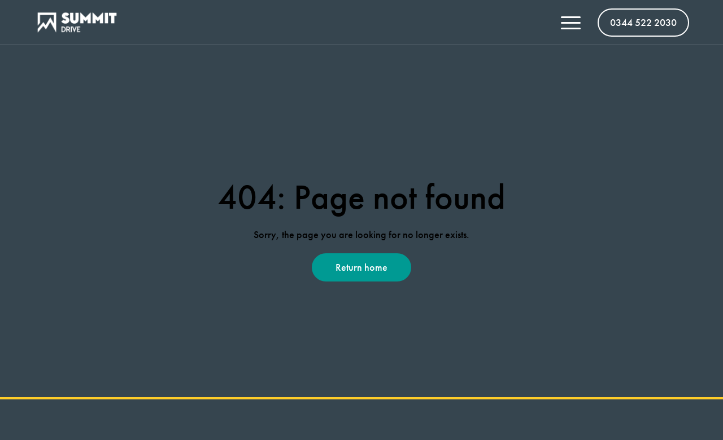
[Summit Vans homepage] (81, 22)
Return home (361, 267)
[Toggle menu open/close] (570, 22)
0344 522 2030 (643, 22)
